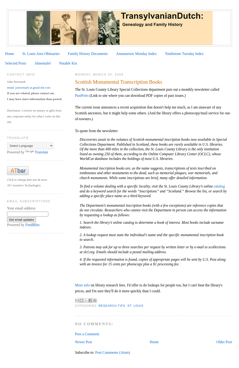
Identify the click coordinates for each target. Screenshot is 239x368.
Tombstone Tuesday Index (184, 54)
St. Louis (135, 305)
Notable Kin (68, 63)
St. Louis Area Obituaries (41, 54)
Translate (36, 152)
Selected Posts (15, 63)
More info (82, 285)
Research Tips (111, 305)
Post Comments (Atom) (112, 352)
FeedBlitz (32, 225)
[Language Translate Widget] (30, 145)
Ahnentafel (43, 63)
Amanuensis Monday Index (136, 54)
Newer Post (83, 342)
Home (9, 54)
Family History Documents (88, 54)
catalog (219, 186)
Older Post (224, 342)
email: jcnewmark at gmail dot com (28, 87)
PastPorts (82, 95)
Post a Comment (87, 334)
